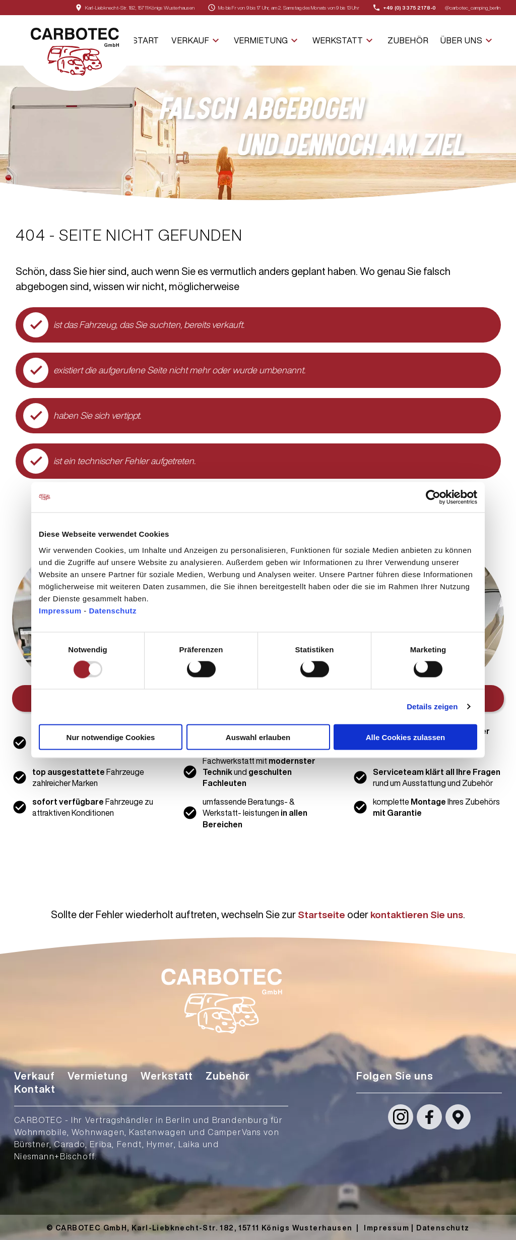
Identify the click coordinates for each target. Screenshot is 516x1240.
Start (145, 40)
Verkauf (196, 40)
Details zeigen (432, 706)
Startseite (319, 914)
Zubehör (408, 40)
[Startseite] (75, 53)
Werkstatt (343, 40)
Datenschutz (113, 610)
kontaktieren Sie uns (417, 914)
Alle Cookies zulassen (405, 736)
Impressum (61, 610)
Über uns (467, 40)
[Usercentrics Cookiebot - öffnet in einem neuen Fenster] (433, 497)
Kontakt (34, 1089)
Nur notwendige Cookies (111, 736)
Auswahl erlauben (258, 736)
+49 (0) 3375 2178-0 (409, 8)
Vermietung (267, 40)
